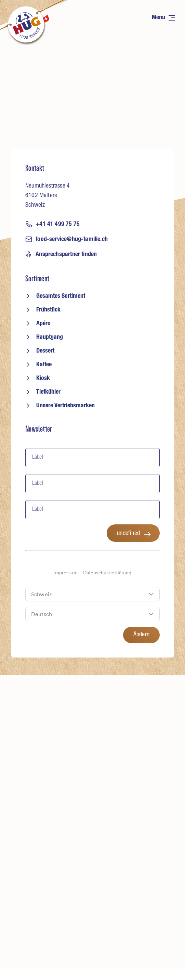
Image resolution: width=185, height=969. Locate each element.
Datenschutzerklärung (107, 573)
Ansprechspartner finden (61, 254)
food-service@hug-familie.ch (66, 239)
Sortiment (37, 278)
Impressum (65, 573)
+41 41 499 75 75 (52, 224)
